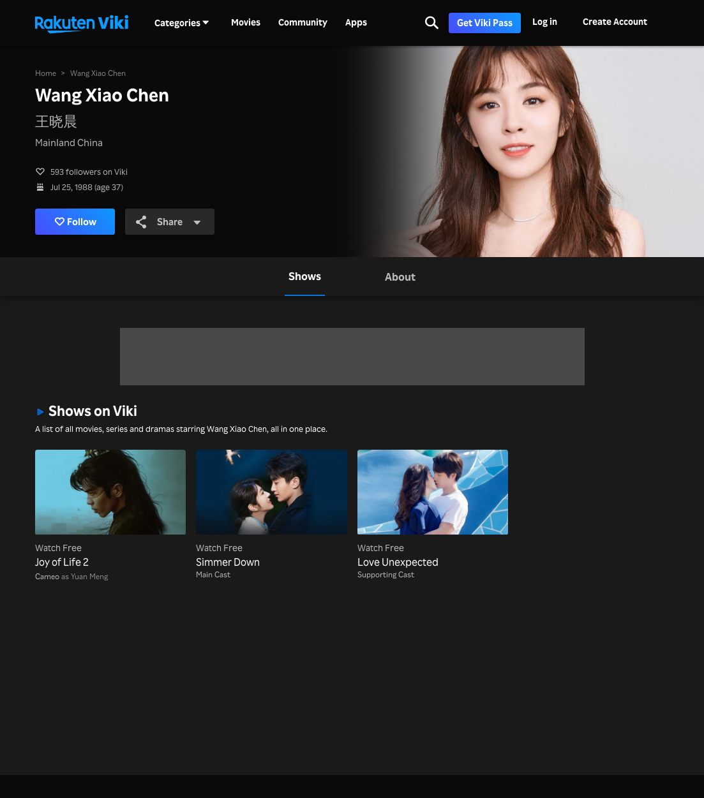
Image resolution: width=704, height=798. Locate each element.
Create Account (615, 21)
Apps (356, 22)
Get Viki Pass (485, 23)
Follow (75, 221)
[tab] (305, 276)
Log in (544, 21)
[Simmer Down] (271, 510)
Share (168, 221)
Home (45, 73)
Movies (245, 22)
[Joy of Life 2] (110, 510)
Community (302, 22)
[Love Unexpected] (432, 510)
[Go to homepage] (81, 22)
